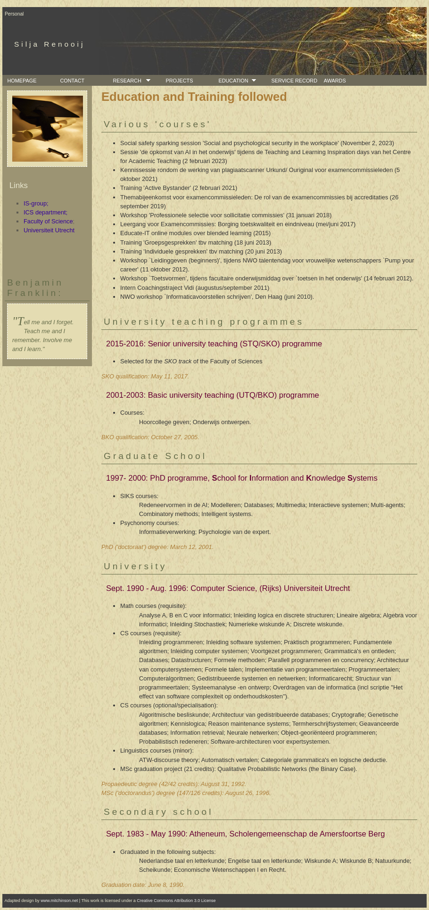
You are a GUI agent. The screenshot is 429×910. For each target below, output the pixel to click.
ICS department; (45, 212)
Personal (14, 13)
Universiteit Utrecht (49, 230)
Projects (178, 80)
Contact (70, 80)
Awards (333, 80)
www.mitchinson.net (59, 900)
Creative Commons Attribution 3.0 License (176, 900)
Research (125, 80)
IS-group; (36, 203)
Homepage (20, 80)
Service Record (292, 80)
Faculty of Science (48, 221)
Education (231, 80)
